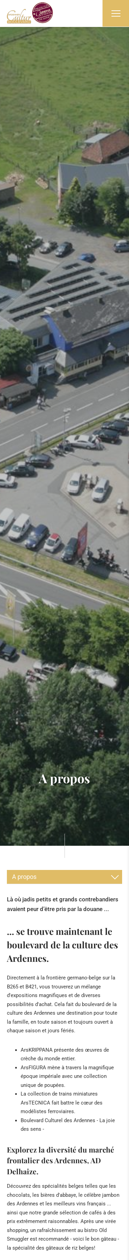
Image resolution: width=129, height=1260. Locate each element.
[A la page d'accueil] (30, 13)
